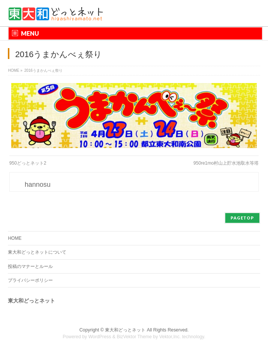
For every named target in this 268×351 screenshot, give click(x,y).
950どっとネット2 (27, 163)
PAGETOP (242, 217)
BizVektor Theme (134, 336)
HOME (14, 238)
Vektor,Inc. (170, 336)
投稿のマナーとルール (30, 266)
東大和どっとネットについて (37, 252)
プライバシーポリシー (30, 280)
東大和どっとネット (125, 330)
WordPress (99, 336)
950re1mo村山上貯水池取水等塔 (226, 163)
